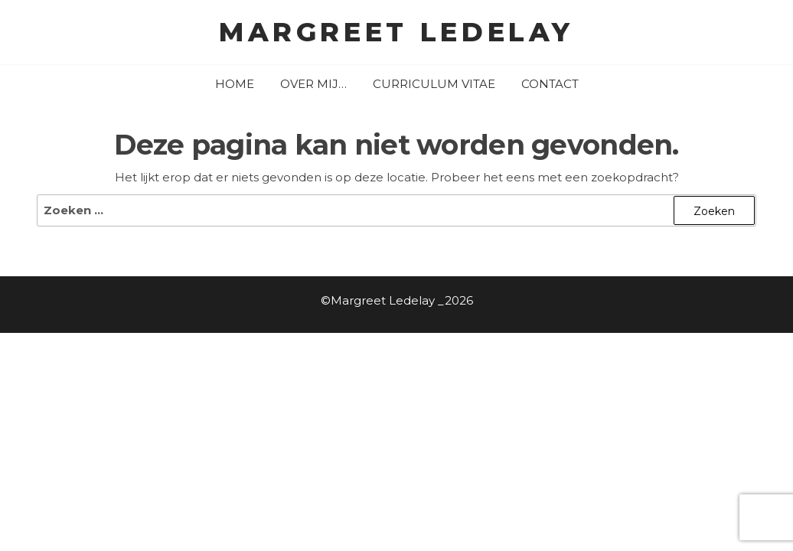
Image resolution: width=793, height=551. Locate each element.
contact (550, 84)
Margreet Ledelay (397, 32)
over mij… (313, 84)
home (234, 84)
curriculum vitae (434, 84)
